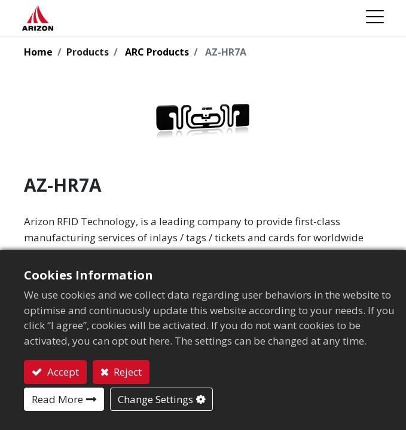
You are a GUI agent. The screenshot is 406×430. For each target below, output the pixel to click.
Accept (62, 372)
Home (38, 52)
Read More (57, 399)
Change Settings (155, 399)
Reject (126, 372)
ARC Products (157, 52)
